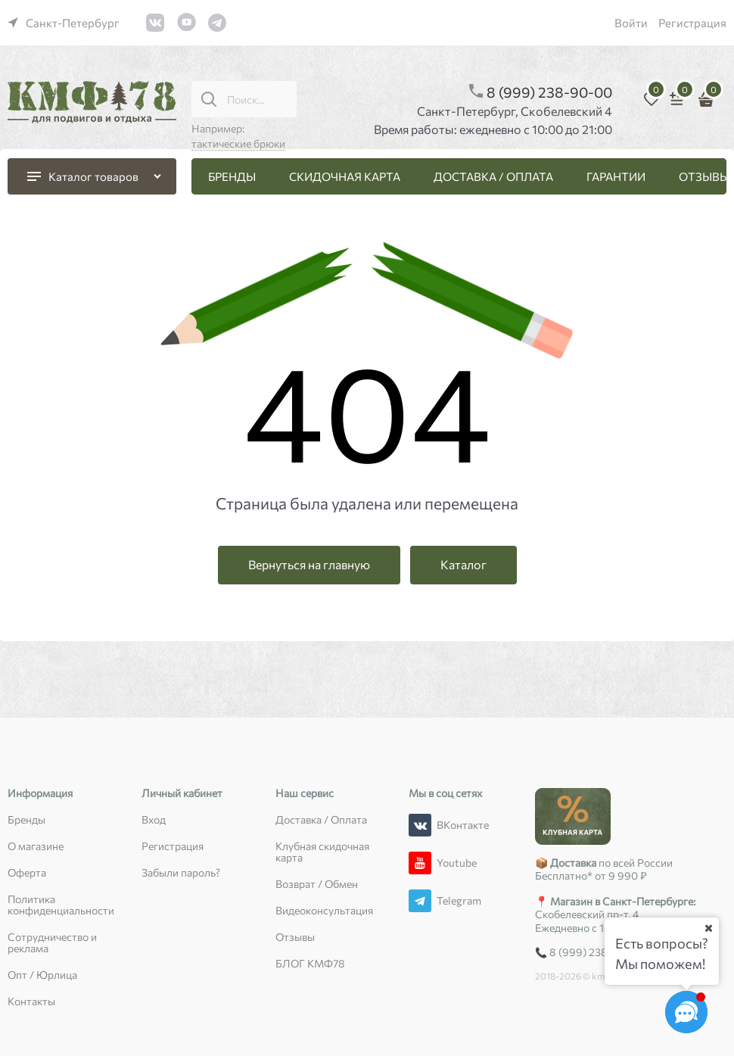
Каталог (463, 564)
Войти (631, 23)
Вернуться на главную (309, 564)
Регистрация (692, 23)
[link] (64, 23)
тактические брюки (238, 143)
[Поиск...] (208, 99)
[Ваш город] (708, 928)
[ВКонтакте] (420, 825)
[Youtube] (420, 863)
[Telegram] (420, 900)
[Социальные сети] (686, 1012)
